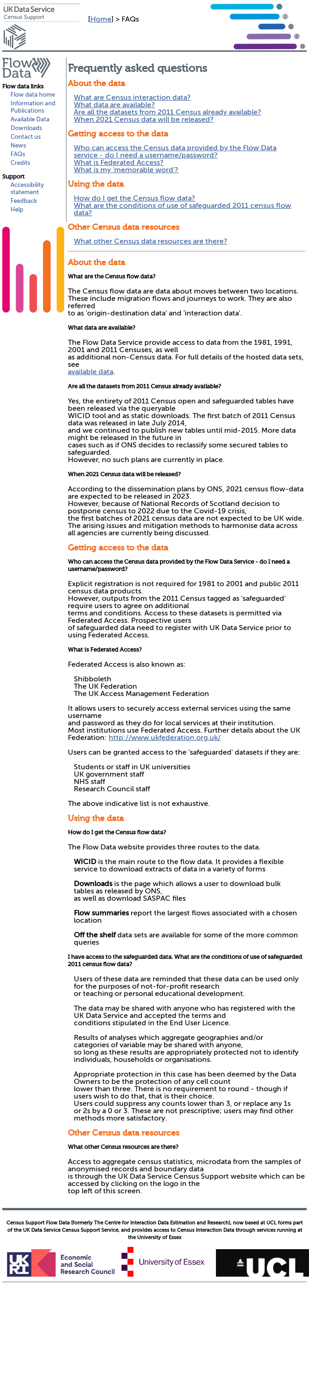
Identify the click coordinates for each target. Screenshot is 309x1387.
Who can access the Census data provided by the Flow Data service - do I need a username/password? (175, 151)
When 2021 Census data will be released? (144, 119)
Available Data (30, 119)
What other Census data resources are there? (150, 241)
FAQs (18, 154)
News (18, 145)
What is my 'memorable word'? (126, 170)
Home (100, 19)
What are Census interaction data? (132, 97)
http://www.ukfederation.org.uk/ (165, 738)
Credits (20, 162)
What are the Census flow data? (111, 276)
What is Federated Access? (119, 162)
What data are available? (114, 105)
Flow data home (33, 94)
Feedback (24, 200)
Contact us (26, 136)
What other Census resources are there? (123, 1146)
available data (90, 372)
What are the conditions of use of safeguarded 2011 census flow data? (182, 209)
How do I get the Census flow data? (134, 198)
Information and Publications (33, 107)
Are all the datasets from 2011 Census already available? (167, 112)
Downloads (26, 128)
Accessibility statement (27, 188)
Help (17, 209)
